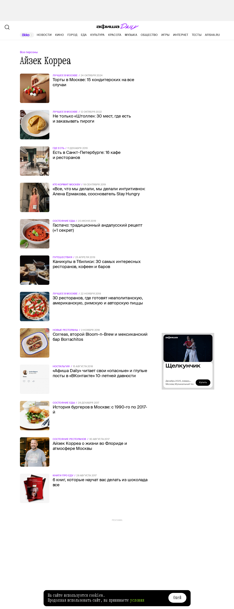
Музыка (131, 35)
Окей (177, 597)
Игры (165, 35)
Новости (44, 35)
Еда (84, 35)
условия (137, 600)
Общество (149, 35)
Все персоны (29, 52)
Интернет (180, 35)
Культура (97, 35)
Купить (203, 382)
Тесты (196, 35)
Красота (114, 35)
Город (72, 35)
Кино (59, 35)
